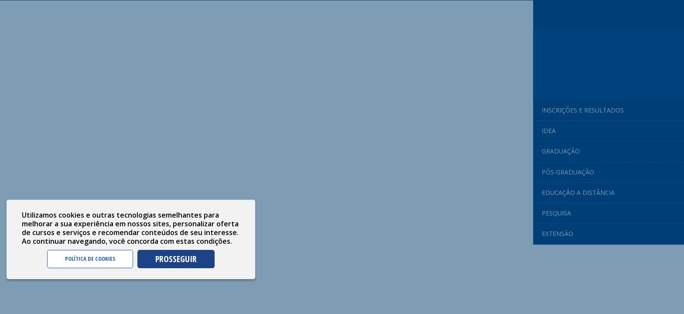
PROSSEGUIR (176, 259)
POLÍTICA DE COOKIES (90, 259)
